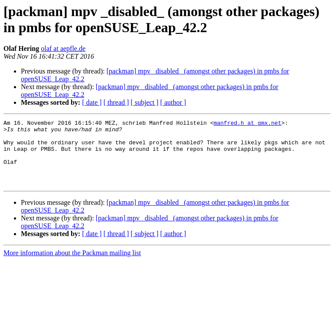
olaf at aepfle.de (63, 48)
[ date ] (92, 102)
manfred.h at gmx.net (247, 124)
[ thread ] (116, 102)
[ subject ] (145, 102)
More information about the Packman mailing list (72, 266)
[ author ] (173, 102)
